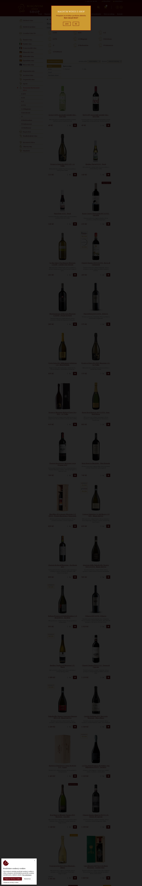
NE (76, 24)
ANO (67, 24)
